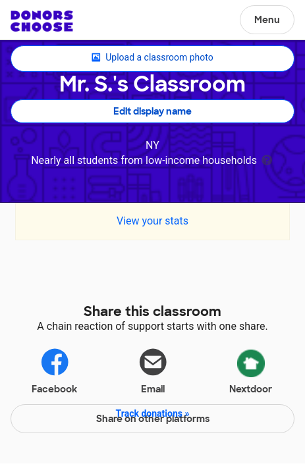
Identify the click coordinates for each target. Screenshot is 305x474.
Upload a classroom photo (152, 58)
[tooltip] (267, 159)
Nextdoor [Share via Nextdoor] (250, 369)
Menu (267, 20)
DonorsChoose (42, 21)
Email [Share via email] (153, 370)
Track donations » (153, 413)
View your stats (152, 221)
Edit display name (152, 111)
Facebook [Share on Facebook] (54, 370)
